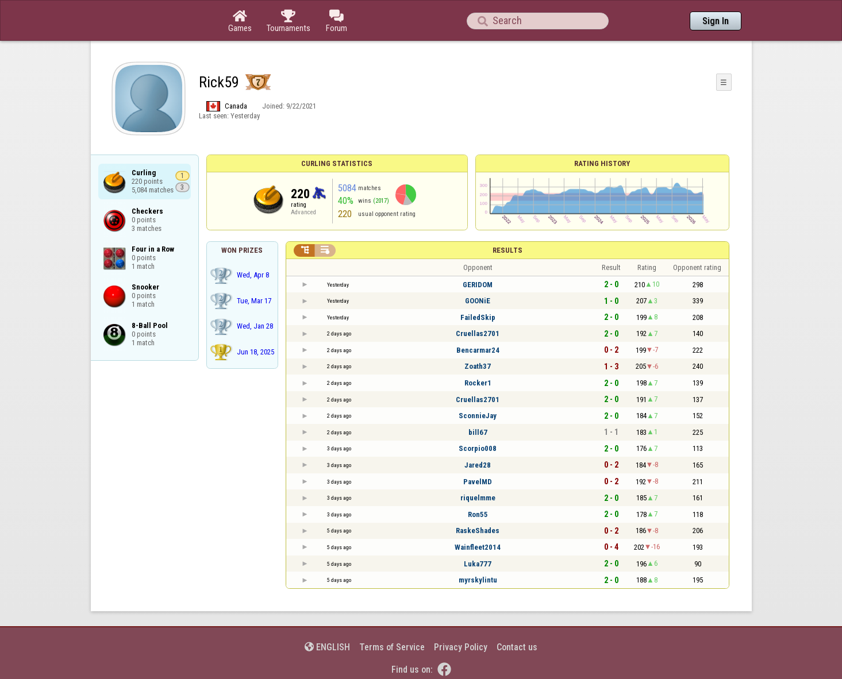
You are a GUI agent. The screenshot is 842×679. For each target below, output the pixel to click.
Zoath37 (477, 366)
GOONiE (477, 300)
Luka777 (477, 564)
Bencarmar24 (477, 350)
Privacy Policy (460, 647)
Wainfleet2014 (478, 547)
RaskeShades (477, 530)
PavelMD (477, 481)
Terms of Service (392, 647)
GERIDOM (478, 284)
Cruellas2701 (477, 333)
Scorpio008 (478, 448)
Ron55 (478, 514)
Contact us (517, 647)
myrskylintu (478, 580)
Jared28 (477, 465)
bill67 (477, 432)
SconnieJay (478, 415)
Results (507, 250)
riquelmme (477, 497)
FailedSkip (477, 317)
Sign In (715, 21)
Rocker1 (477, 383)
